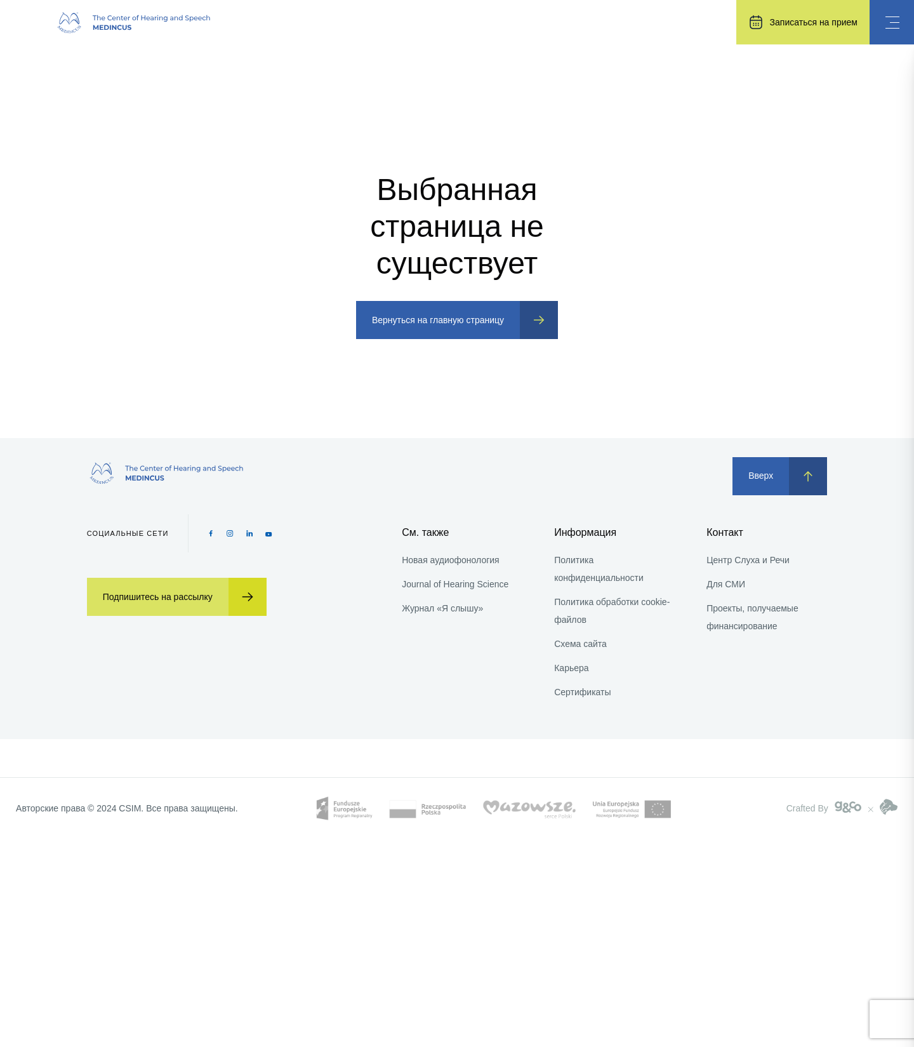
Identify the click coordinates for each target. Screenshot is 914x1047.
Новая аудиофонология (451, 560)
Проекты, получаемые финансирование (752, 617)
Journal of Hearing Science (455, 584)
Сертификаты (582, 692)
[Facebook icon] (211, 533)
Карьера (571, 668)
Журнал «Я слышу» (442, 608)
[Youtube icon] (268, 533)
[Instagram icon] (230, 533)
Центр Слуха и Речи (748, 560)
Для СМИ (725, 584)
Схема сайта (580, 644)
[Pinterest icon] (249, 533)
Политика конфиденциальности (599, 569)
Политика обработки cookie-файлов (612, 611)
